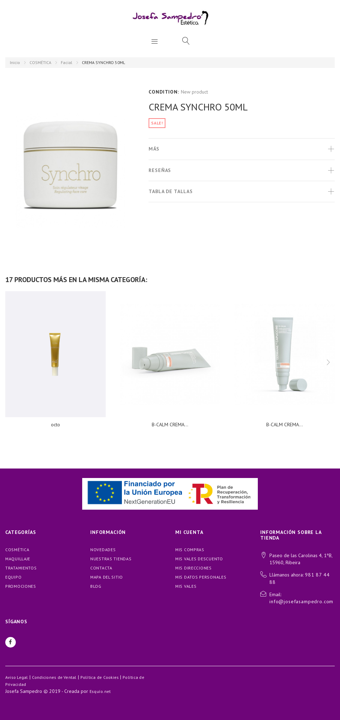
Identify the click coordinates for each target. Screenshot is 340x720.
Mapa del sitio (106, 577)
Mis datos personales (200, 577)
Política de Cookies (99, 677)
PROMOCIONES (20, 586)
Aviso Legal (16, 677)
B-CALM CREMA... (170, 424)
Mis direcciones (193, 568)
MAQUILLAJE (17, 558)
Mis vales (185, 586)
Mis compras (189, 549)
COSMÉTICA (40, 62)
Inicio (15, 62)
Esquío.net (100, 691)
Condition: (164, 92)
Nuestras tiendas (111, 558)
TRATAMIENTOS (21, 568)
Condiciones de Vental (54, 677)
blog (96, 586)
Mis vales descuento (199, 558)
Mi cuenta (189, 532)
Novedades (103, 549)
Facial (66, 62)
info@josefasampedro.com (301, 601)
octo (55, 424)
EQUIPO (13, 577)
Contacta (101, 568)
